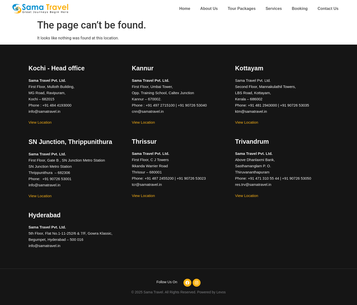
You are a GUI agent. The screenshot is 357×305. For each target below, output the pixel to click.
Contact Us (328, 8)
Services (274, 8)
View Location (40, 122)
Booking (300, 8)
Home (184, 8)
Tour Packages (242, 8)
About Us (209, 8)
